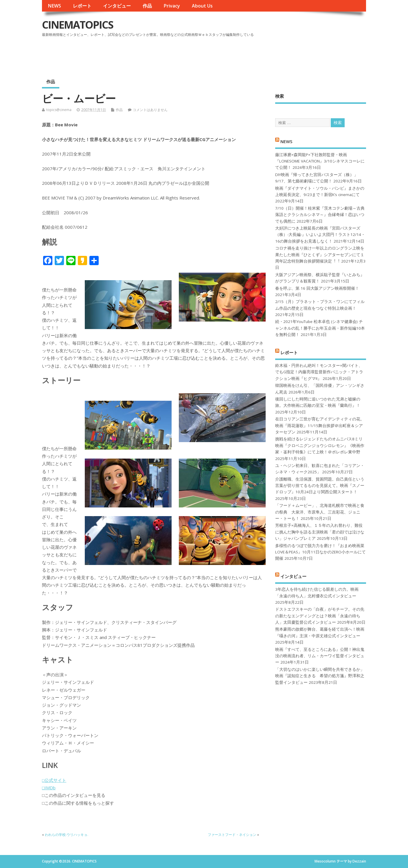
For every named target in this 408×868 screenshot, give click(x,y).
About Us (202, 6)
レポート (82, 6)
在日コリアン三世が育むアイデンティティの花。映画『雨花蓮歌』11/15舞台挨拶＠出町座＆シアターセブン (319, 425)
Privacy (171, 6)
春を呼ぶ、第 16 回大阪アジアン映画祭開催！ (317, 288)
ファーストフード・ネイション (232, 834)
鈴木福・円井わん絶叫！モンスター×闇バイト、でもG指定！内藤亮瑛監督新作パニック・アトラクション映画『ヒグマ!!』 (319, 372)
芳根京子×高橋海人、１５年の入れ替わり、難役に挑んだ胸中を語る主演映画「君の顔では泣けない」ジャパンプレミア (319, 532)
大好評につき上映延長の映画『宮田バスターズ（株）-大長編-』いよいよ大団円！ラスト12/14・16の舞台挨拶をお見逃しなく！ (320, 235)
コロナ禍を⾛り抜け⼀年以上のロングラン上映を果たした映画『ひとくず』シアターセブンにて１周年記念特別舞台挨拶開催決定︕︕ (319, 254)
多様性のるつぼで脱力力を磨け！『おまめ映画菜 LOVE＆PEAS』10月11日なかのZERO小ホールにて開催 (320, 552)
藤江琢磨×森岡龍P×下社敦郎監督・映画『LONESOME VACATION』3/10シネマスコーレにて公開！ (320, 161)
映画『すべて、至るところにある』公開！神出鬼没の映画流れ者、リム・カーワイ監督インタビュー (319, 656)
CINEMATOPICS (77, 25)
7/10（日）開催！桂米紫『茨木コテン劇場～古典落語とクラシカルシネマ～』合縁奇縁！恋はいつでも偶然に (320, 215)
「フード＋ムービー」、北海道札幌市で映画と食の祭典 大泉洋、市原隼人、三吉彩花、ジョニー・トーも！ (319, 512)
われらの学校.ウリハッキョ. (66, 834)
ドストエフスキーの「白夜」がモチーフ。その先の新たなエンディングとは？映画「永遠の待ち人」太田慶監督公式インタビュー (319, 616)
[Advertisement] (255, 55)
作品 (147, 6)
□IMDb (49, 788)
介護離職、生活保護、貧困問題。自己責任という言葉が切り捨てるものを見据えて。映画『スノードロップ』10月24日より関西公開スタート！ (319, 486)
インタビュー (117, 6)
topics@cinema (58, 109)
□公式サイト (54, 780)
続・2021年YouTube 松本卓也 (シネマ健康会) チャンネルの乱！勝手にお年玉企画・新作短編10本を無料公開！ (320, 328)
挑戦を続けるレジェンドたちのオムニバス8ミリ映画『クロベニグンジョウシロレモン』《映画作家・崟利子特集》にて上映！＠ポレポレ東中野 (319, 445)
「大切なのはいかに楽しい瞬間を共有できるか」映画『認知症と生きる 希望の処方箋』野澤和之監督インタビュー (319, 676)
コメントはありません (150, 109)
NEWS (54, 6)
